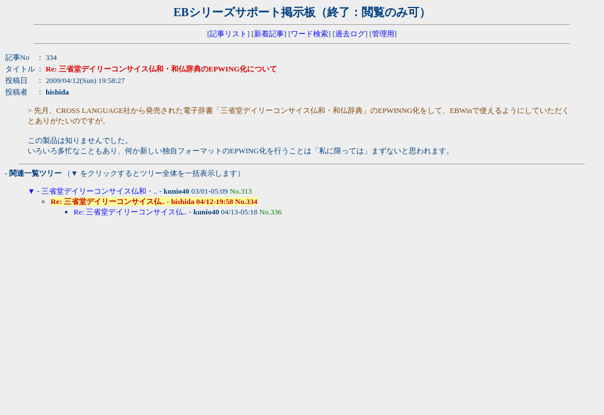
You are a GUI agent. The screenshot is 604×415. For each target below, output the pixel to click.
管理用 (383, 33)
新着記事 (269, 33)
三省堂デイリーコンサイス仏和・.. (99, 191)
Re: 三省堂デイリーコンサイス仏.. (130, 211)
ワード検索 (309, 33)
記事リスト (228, 33)
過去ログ (350, 33)
